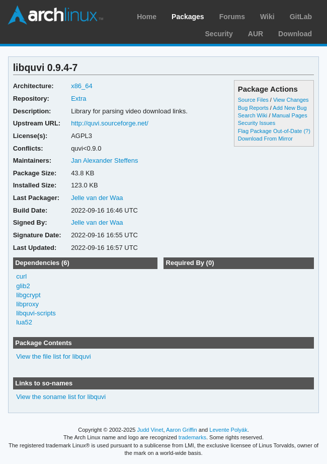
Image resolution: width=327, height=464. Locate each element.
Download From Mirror (265, 139)
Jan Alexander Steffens (104, 160)
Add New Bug (289, 108)
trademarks (192, 437)
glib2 (23, 286)
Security (219, 34)
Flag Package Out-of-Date (270, 131)
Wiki (267, 17)
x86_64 (82, 86)
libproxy (27, 304)
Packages (188, 17)
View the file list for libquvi (53, 356)
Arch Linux (55, 15)
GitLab (301, 17)
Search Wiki (253, 115)
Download (295, 34)
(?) (306, 131)
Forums (232, 17)
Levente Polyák (228, 430)
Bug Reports (253, 108)
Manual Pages (289, 115)
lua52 (24, 322)
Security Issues (256, 123)
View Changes (291, 100)
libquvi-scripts (36, 313)
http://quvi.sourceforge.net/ (109, 123)
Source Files (253, 100)
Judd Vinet (150, 430)
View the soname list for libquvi (61, 397)
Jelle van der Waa (97, 198)
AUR (255, 34)
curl (21, 276)
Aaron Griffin (181, 430)
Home (146, 17)
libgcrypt (28, 295)
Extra (78, 98)
